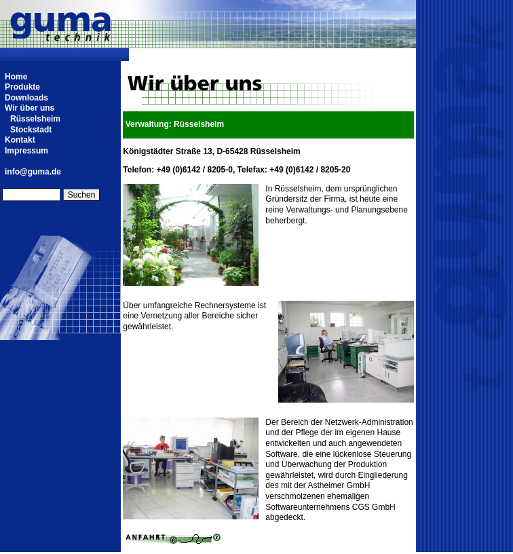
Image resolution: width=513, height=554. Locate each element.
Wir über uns (29, 108)
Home (16, 76)
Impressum (26, 150)
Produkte (22, 87)
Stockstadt (31, 129)
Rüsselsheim (35, 119)
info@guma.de (33, 172)
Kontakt (20, 140)
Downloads (26, 98)
